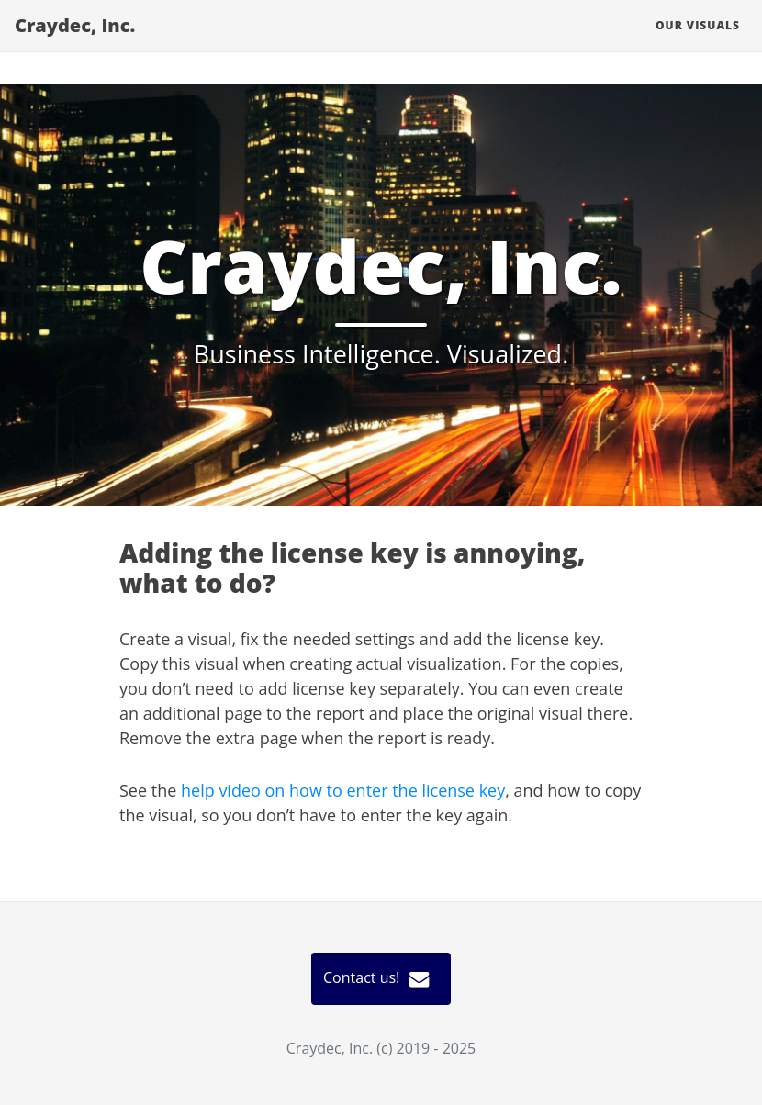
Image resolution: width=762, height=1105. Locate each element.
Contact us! (381, 979)
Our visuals (712, 36)
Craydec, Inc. (60, 36)
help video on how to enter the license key (343, 790)
